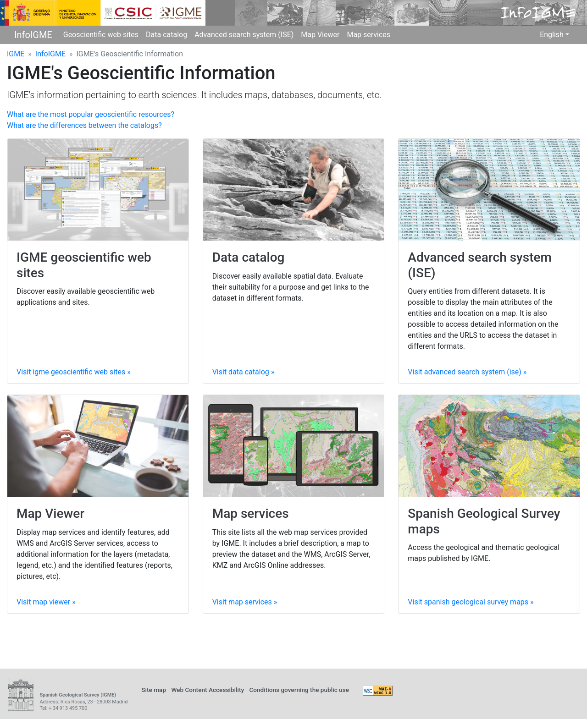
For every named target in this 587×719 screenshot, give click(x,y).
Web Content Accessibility (207, 689)
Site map (153, 689)
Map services (368, 34)
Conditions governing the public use (299, 689)
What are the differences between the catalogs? (84, 125)
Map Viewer (320, 34)
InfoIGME (33, 34)
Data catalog (166, 34)
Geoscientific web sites (100, 34)
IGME (15, 53)
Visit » (74, 372)
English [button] (552, 34)
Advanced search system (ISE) (244, 34)
